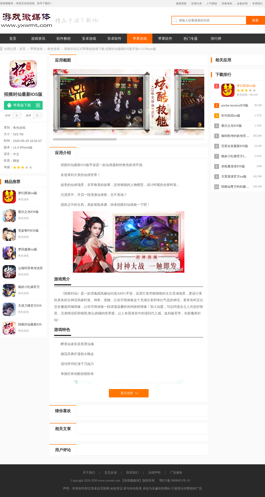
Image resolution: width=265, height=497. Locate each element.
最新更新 (181, 3)
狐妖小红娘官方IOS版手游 (239, 156)
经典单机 (227, 3)
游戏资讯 (38, 38)
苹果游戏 (140, 38)
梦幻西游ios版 (246, 85)
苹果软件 (165, 38)
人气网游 (211, 3)
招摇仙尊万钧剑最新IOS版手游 (242, 186)
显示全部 (127, 393)
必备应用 (242, 3)
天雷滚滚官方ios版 (233, 176)
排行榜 (216, 38)
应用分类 (196, 3)
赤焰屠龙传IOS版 (233, 166)
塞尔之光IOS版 (231, 125)
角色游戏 (53, 49)
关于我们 (89, 472)
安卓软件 (114, 38)
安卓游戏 (89, 38)
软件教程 (64, 38)
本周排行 (257, 3)
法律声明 (154, 472)
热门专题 (191, 38)
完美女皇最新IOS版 (234, 146)
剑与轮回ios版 (230, 115)
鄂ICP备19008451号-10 (174, 480)
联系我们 (132, 472)
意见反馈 (110, 472)
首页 (12, 38)
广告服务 (176, 472)
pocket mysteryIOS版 (234, 105)
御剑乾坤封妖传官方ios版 (238, 136)
